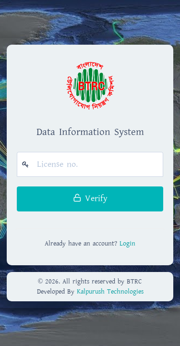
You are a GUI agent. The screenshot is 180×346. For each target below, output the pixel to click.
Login (127, 243)
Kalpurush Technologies (110, 292)
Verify (90, 198)
